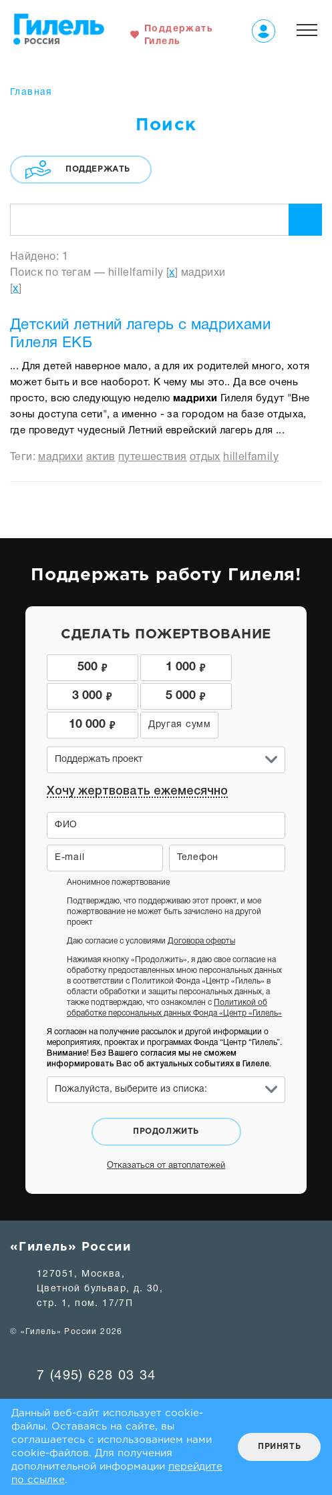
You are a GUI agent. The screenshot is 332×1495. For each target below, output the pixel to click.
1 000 (166, 666)
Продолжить (166, 1102)
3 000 (246, 666)
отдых (205, 457)
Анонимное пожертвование (118, 853)
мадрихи (60, 457)
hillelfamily (251, 457)
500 (86, 666)
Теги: (24, 457)
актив (101, 457)
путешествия (152, 457)
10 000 (165, 695)
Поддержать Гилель (178, 35)
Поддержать (97, 169)
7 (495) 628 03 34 (96, 1347)
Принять (279, 1446)
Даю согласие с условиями (151, 912)
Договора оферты (201, 912)
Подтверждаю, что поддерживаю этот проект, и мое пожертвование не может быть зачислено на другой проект (164, 883)
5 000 (85, 695)
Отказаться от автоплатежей (166, 1137)
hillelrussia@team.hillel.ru (103, 1377)
